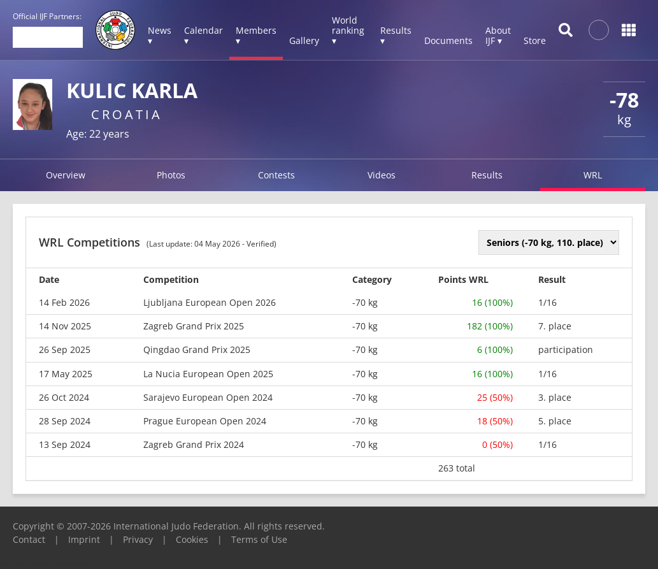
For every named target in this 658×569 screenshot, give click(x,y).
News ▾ (159, 35)
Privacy (138, 539)
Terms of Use (259, 539)
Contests (276, 175)
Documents (448, 40)
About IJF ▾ (498, 35)
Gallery (304, 40)
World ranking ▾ (348, 30)
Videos (382, 175)
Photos (171, 175)
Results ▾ (395, 35)
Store (535, 40)
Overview (65, 175)
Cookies (192, 539)
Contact (29, 539)
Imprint (84, 539)
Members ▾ (256, 35)
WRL (592, 175)
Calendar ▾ (203, 35)
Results (487, 175)
